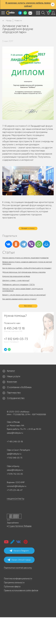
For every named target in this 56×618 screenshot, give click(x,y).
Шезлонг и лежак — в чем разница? (15, 280)
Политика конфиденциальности (18, 578)
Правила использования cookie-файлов (21, 590)
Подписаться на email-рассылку (18, 567)
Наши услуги (13, 376)
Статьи (8, 252)
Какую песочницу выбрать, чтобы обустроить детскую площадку (26, 268)
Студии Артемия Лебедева (20, 526)
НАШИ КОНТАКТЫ (15, 499)
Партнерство (14, 392)
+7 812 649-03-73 (14, 458)
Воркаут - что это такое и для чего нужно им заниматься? (24, 295)
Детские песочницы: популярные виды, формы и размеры (24, 272)
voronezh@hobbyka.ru (16, 486)
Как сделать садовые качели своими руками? (19, 299)
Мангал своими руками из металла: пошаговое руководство (25, 258)
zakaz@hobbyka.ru (15, 433)
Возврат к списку (28, 228)
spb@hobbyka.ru (14, 454)
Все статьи (28, 306)
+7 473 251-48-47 (14, 490)
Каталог (11, 371)
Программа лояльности (14, 582)
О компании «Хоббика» (19, 387)
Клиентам (12, 381)
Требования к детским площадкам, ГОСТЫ (18, 284)
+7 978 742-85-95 (15, 474)
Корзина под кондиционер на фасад (16, 276)
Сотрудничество (15, 398)
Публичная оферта (12, 586)
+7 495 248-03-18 (15, 441)
